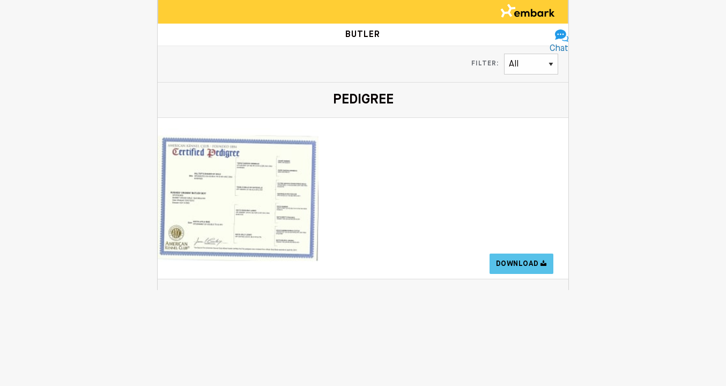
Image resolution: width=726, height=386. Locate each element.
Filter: (485, 64)
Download (521, 264)
